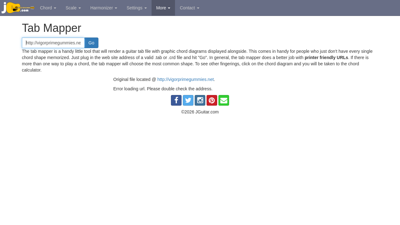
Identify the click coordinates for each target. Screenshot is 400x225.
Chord (48, 7)
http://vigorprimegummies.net (186, 79)
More (163, 7)
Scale (73, 7)
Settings (137, 7)
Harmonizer (103, 7)
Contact (189, 7)
